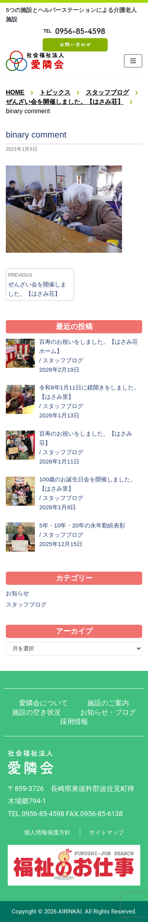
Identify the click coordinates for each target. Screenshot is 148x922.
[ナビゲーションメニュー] (133, 60)
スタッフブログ (63, 360)
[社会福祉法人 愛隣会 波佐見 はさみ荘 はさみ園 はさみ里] (35, 61)
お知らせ (17, 593)
